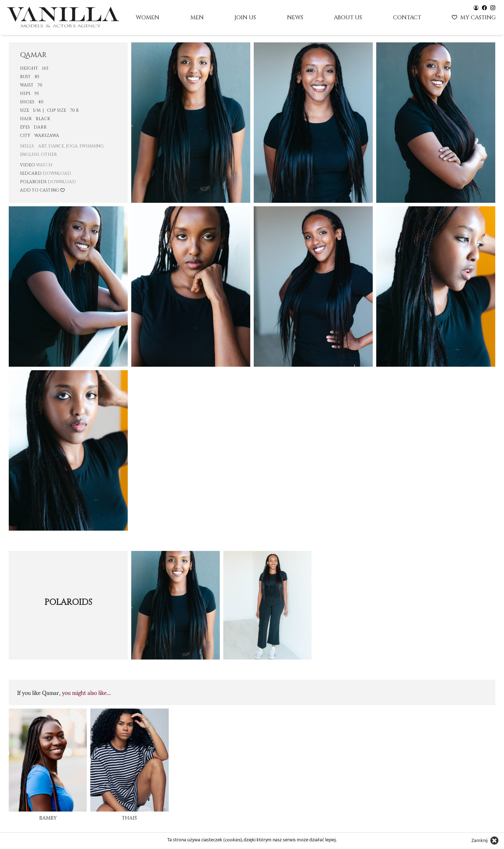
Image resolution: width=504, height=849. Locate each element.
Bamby (48, 818)
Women (147, 17)
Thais (129, 818)
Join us (245, 17)
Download (57, 173)
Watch (44, 165)
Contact (407, 17)
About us (348, 17)
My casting (474, 16)
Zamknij (479, 840)
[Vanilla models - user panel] (476, 7)
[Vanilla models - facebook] (484, 7)
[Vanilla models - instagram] (492, 7)
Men (197, 17)
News (295, 17)
